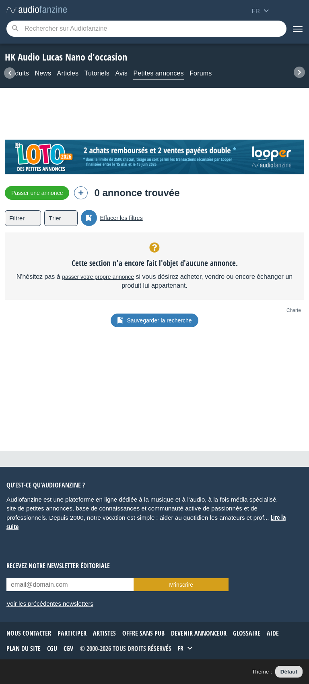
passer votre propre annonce (98, 277)
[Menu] (298, 28)
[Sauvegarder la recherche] (89, 218)
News (43, 73)
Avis (121, 73)
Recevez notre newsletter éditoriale (58, 565)
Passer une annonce (37, 193)
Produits (17, 73)
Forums (201, 73)
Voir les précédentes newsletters (49, 603)
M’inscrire (181, 585)
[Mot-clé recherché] (146, 29)
